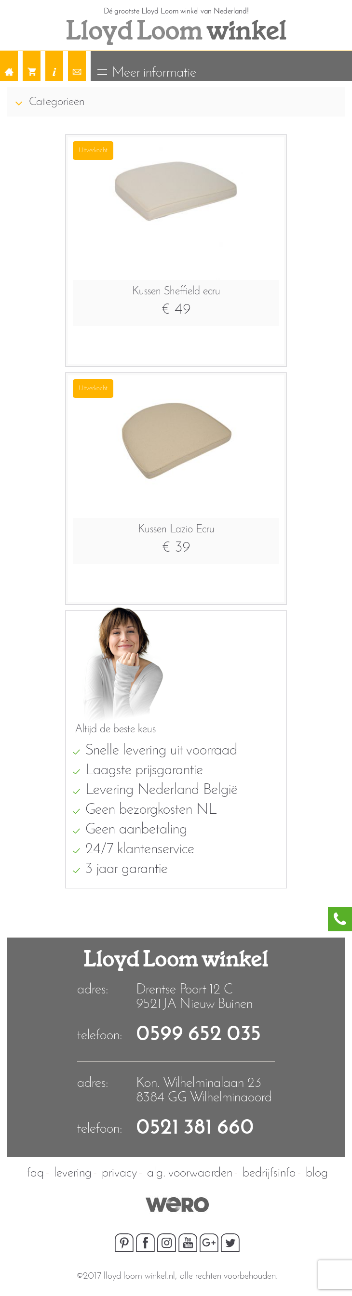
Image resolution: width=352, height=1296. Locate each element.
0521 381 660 (195, 1128)
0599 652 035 (198, 1035)
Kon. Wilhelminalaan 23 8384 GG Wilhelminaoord (204, 1090)
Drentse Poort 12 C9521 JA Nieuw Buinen (194, 997)
